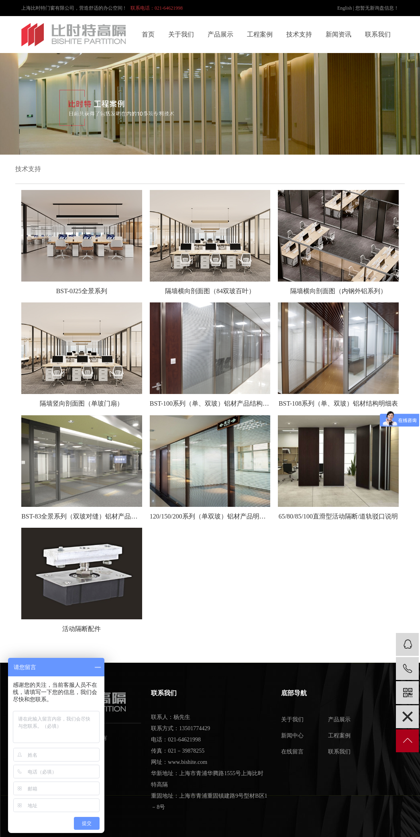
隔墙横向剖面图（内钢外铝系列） (338, 291)
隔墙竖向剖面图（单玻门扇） (81, 403)
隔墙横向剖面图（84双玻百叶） (210, 291)
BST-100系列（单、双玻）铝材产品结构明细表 (210, 403)
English (344, 8)
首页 (148, 34)
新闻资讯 (338, 34)
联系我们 (378, 34)
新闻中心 (292, 736)
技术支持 (299, 34)
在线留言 (292, 752)
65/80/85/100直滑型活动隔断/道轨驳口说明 (338, 516)
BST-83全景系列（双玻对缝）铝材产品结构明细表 (81, 516)
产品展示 (220, 34)
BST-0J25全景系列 (81, 291)
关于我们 (181, 34)
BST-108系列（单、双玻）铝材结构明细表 (338, 403)
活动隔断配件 (81, 628)
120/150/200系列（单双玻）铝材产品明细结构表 (210, 516)
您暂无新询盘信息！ (377, 8)
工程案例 (260, 34)
